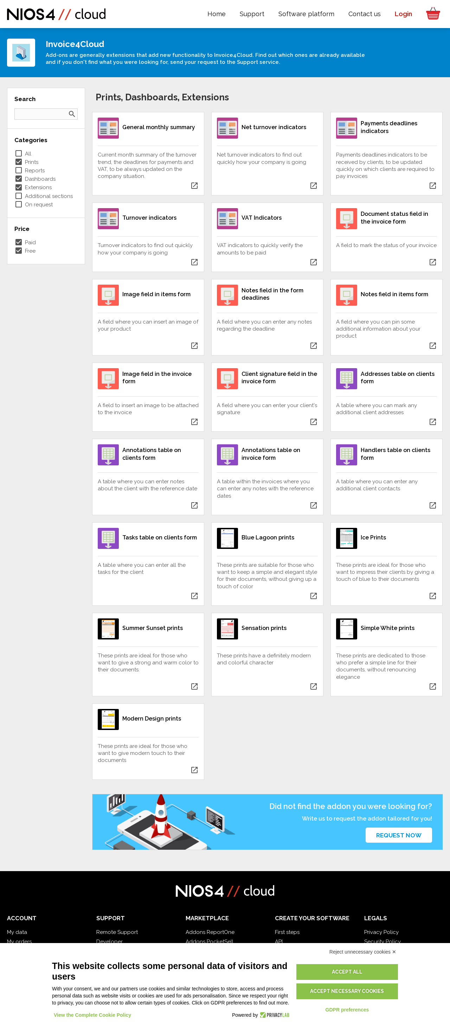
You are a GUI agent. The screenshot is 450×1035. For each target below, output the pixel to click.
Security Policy (382, 941)
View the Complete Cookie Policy (92, 1015)
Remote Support (117, 932)
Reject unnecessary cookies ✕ (362, 952)
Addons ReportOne (210, 932)
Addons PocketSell (209, 941)
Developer (109, 941)
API (279, 941)
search (72, 114)
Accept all (347, 972)
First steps (287, 932)
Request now (399, 835)
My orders (19, 941)
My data (17, 932)
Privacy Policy (381, 932)
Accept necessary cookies (347, 991)
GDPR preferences (347, 1010)
